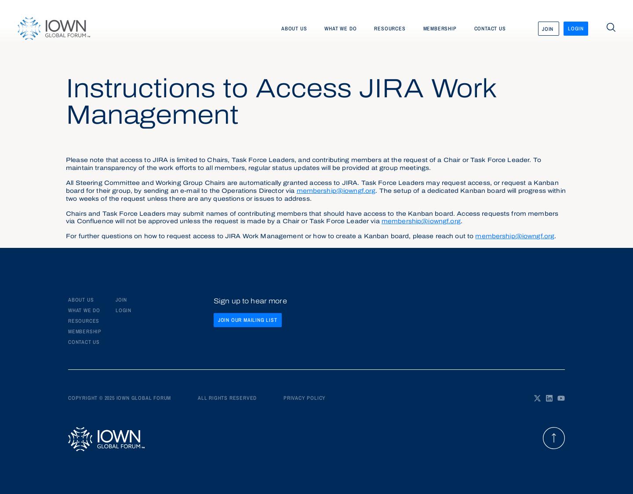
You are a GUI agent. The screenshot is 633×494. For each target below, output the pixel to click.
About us (294, 28)
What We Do (84, 310)
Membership (440, 28)
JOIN (121, 299)
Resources (389, 28)
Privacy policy (305, 398)
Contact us (490, 28)
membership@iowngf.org (336, 191)
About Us (81, 299)
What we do (340, 28)
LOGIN (123, 310)
